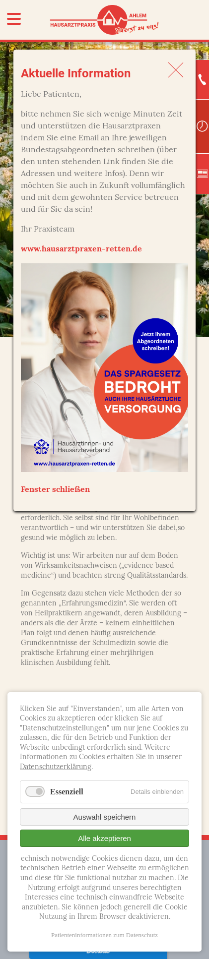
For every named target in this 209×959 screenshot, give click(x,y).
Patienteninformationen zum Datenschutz (104, 935)
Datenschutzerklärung (55, 767)
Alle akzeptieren (104, 838)
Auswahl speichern (104, 817)
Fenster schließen (55, 490)
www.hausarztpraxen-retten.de (81, 249)
